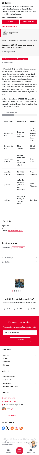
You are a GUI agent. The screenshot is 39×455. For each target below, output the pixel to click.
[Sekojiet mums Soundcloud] (12, 428)
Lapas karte (6, 383)
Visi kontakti (12, 415)
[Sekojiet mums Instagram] (16, 428)
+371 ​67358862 (10, 228)
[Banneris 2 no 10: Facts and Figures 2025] (19, 283)
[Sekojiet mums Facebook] (3, 428)
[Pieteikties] (20, 339)
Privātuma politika (8, 377)
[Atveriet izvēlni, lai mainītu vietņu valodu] (8, 451)
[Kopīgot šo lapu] (19, 262)
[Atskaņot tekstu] (9, 51)
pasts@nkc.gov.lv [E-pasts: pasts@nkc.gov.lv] (10, 401)
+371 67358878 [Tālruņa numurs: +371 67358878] (9, 398)
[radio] (7, 308)
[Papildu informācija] (11, 409)
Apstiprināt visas (28, 22)
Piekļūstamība (7, 380)
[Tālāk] (35, 283)
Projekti (5, 358)
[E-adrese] (6, 409)
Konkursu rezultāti (18, 247)
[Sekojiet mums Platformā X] (7, 428)
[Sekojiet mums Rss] (21, 428)
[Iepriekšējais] (3, 283)
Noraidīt (10, 22)
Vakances (5, 355)
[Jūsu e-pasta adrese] (20, 332)
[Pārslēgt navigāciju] (19, 450)
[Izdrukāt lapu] (19, 258)
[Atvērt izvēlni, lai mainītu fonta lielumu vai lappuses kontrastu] (30, 451)
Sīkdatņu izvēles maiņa (10, 386)
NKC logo (5, 365)
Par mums (6, 362)
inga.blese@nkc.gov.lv (15, 231)
